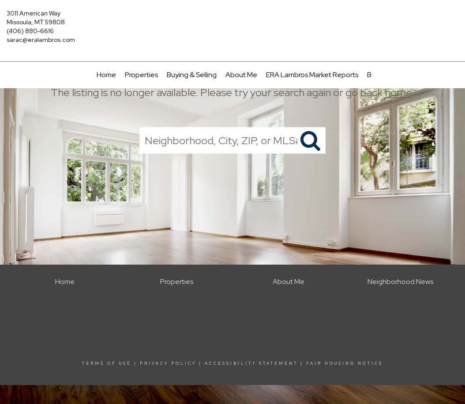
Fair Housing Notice (344, 363)
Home (106, 74)
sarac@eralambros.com (41, 40)
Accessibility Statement (251, 363)
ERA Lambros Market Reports (312, 74)
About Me (241, 74)
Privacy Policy (168, 363)
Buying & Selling (192, 74)
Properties (141, 74)
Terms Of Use (106, 363)
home (398, 92)
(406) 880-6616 (30, 31)
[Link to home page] (232, 20)
